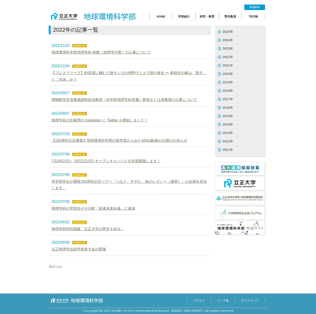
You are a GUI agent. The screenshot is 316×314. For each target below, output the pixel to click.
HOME (161, 16)
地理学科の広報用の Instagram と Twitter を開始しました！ (99, 120)
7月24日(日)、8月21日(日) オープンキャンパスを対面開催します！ (106, 161)
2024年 (228, 40)
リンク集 (223, 300)
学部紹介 (184, 16)
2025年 (228, 31)
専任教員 (230, 16)
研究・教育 (207, 16)
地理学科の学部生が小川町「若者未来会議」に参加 (93, 208)
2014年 (228, 124)
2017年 (228, 99)
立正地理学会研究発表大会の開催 (78, 249)
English (255, 7)
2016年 (228, 107)
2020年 (228, 74)
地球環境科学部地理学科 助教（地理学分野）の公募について (101, 52)
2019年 (228, 82)
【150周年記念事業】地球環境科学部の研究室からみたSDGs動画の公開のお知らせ (119, 140)
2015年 (228, 116)
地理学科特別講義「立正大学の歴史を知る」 (87, 229)
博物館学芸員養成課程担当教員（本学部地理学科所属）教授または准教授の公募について (124, 100)
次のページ (55, 266)
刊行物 (253, 16)
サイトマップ (250, 300)
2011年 (228, 150)
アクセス (199, 300)
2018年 (228, 91)
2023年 (228, 48)
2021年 (228, 65)
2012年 (228, 141)
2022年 (228, 57)
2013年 (228, 133)
